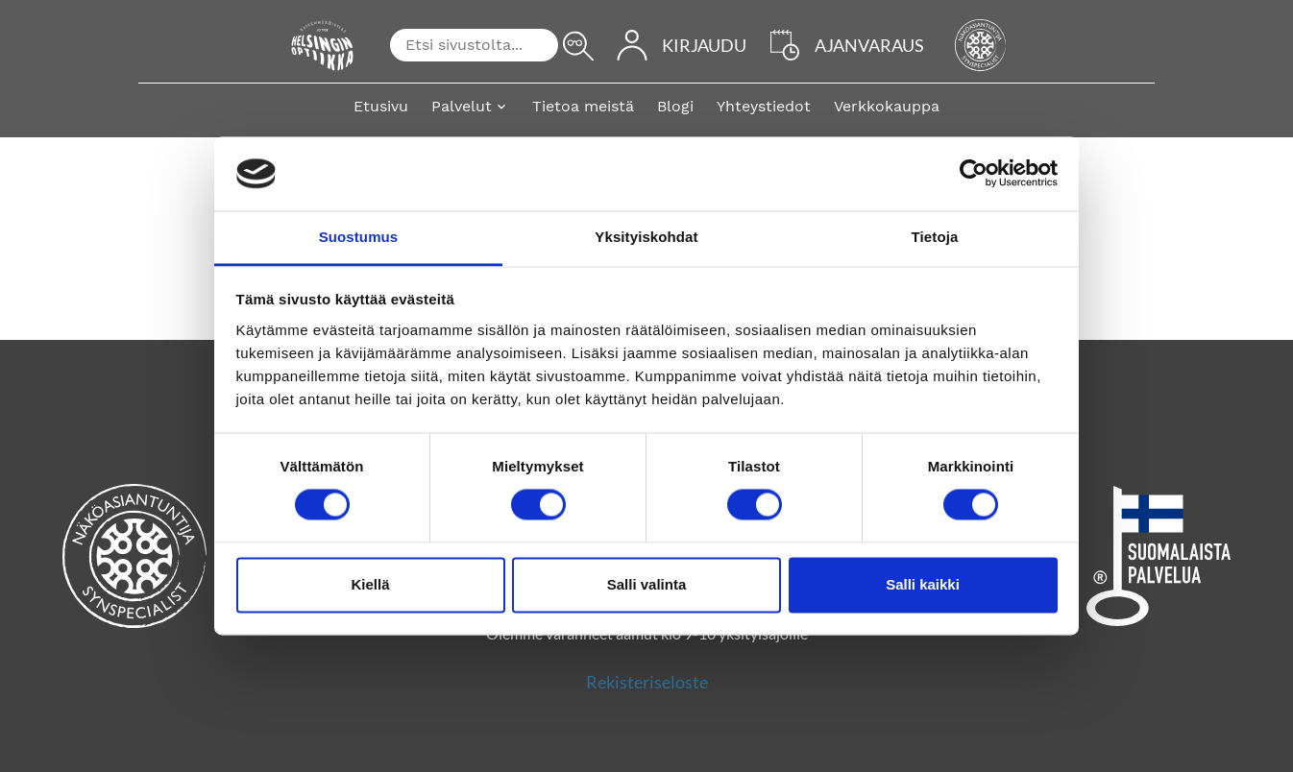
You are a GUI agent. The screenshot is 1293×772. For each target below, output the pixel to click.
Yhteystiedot (764, 106)
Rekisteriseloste (647, 681)
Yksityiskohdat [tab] (646, 237)
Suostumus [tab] (359, 237)
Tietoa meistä (583, 106)
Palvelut (461, 106)
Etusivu (381, 106)
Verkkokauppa (886, 106)
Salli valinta (647, 584)
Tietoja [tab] (935, 237)
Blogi (675, 106)
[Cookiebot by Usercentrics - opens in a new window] (974, 173)
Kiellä (370, 584)
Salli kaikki (923, 584)
